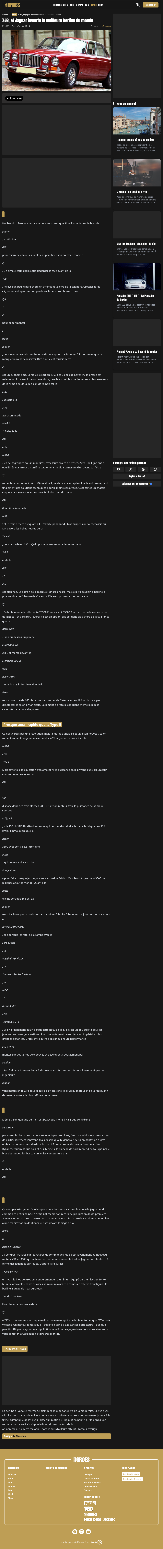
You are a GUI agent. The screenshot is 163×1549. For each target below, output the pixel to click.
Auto (65, 5)
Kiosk (94, 5)
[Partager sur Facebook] (118, 469)
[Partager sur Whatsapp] (155, 469)
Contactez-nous (91, 1478)
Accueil (5, 14)
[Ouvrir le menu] (138, 5)
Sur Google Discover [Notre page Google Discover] (132, 1479)
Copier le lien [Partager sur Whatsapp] (137, 476)
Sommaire (15, 98)
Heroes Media (90, 1486)
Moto (80, 5)
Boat (87, 5)
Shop (100, 5)
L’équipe (88, 1474)
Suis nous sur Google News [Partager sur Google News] (137, 483)
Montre (73, 5)
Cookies (88, 1490)
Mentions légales (92, 1482)
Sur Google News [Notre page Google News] (131, 1474)
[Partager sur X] (130, 469)
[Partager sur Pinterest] (143, 469)
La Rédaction (105, 26)
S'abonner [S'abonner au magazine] (151, 5)
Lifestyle (57, 5)
